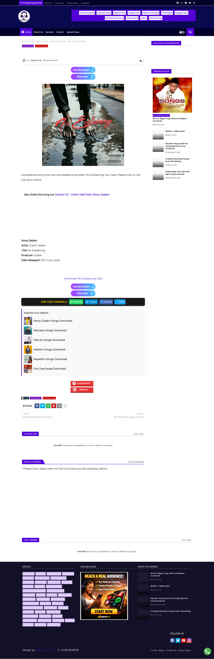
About (161, 650)
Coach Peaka (28, 46)
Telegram (91, 302)
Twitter (121, 302)
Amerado (29, 574)
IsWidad (53, 595)
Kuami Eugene (32, 604)
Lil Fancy (58, 604)
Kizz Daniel (44, 599)
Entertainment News (114, 18)
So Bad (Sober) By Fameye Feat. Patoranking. (177, 160)
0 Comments (136, 462)
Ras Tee (64, 608)
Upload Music (72, 32)
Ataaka (41, 574)
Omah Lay (51, 608)
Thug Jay (59, 620)
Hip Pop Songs (39, 41)
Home (28, 32)
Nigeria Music (119, 13)
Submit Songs (155, 18)
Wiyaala (29, 625)
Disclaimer (85, 3)
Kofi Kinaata (59, 599)
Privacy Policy (72, 3)
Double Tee (55, 582)
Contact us (59, 3)
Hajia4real (30, 595)
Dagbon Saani (59, 578)
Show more (138, 434)
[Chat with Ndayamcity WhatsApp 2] (207, 652)
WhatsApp (75, 302)
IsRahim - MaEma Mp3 (175, 131)
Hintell (41, 595)
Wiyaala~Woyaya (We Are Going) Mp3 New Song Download (176, 145)
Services (49, 32)
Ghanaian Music (104, 13)
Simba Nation (31, 616)
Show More (186, 540)
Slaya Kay (46, 616)
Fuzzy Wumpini (56, 591)
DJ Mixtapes (167, 13)
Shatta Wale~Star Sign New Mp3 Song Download (177, 172)
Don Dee (29, 582)
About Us (48, 3)
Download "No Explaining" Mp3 (83, 278)
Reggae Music (181, 13)
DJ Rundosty (43, 578)
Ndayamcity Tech (47, 650)
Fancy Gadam (55, 587)
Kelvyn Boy (65, 595)
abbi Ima (41, 625)
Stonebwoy (45, 620)
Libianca (46, 604)
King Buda (30, 599)
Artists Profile (132, 18)
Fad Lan (29, 587)
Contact (60, 32)
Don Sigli (41, 582)
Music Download (87, 13)
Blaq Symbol (55, 574)
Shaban (41, 612)
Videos (144, 18)
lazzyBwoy (54, 625)
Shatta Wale (54, 612)
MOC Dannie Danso (34, 608)
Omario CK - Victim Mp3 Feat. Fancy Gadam (82, 194)
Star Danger (31, 620)
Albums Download (151, 13)
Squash (58, 616)
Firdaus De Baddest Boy (35, 591)
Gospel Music (134, 13)
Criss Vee (29, 578)
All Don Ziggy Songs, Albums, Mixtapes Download (170, 119)
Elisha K (68, 582)
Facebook (106, 302)
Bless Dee (69, 574)
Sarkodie (29, 612)
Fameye (41, 587)
